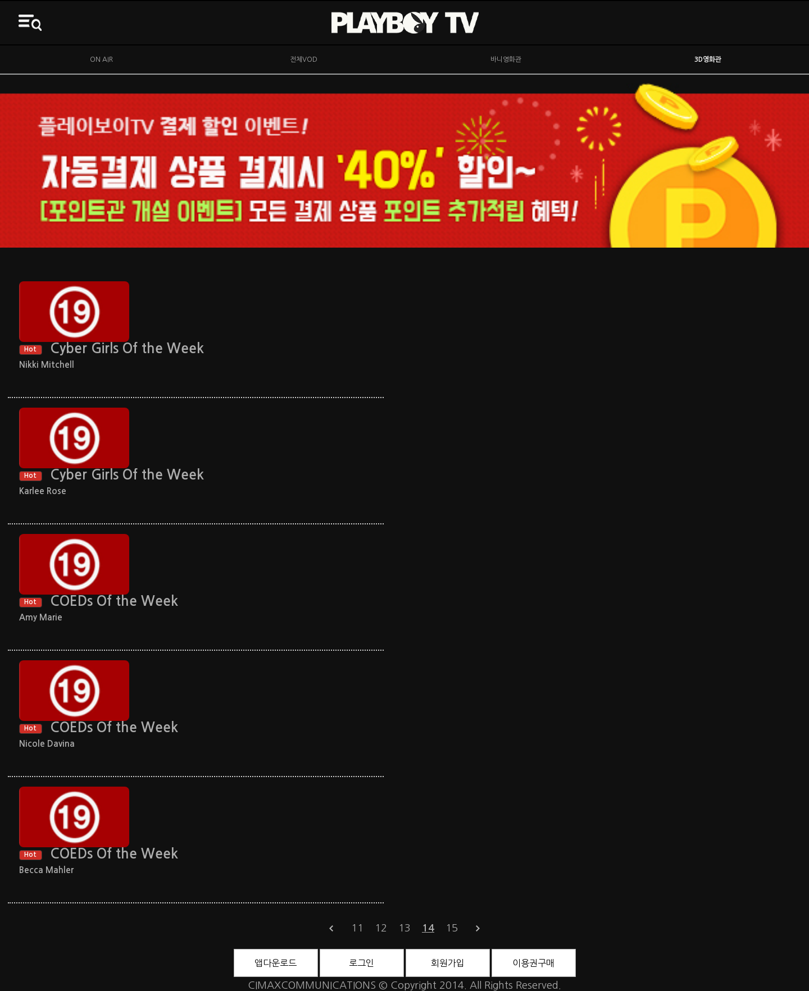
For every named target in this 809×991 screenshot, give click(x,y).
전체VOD (303, 59)
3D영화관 (707, 59)
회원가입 (448, 962)
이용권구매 (533, 962)
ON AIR (101, 59)
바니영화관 (505, 59)
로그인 (361, 962)
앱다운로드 (275, 962)
